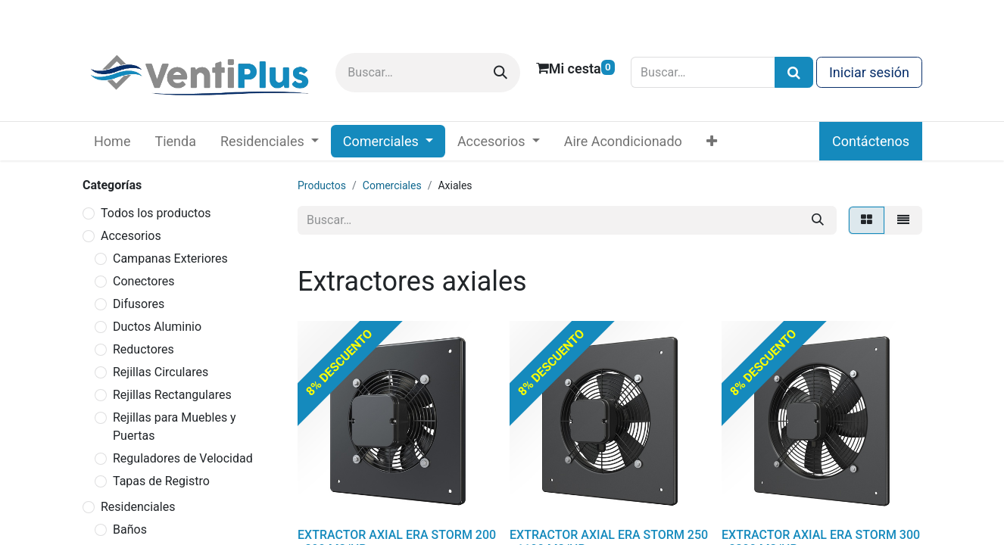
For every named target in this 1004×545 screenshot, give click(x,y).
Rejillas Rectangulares (172, 395)
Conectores (143, 281)
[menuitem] (112, 141)
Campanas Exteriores (170, 258)
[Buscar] (500, 72)
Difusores (138, 304)
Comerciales (392, 185)
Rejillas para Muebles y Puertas (174, 426)
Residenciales (138, 507)
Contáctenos (870, 141)
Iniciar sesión (869, 72)
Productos (322, 185)
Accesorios (131, 236)
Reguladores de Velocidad (183, 458)
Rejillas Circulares (160, 372)
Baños (130, 529)
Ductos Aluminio (157, 326)
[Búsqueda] (794, 72)
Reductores (143, 349)
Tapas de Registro (161, 481)
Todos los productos (156, 213)
